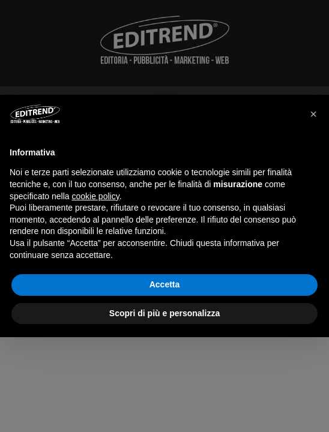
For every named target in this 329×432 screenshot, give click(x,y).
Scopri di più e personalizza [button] (164, 313)
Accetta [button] (164, 284)
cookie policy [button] (95, 196)
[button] (313, 114)
